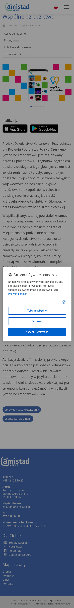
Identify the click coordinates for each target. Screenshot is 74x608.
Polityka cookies (17, 293)
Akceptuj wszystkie (37, 332)
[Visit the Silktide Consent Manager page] (64, 302)
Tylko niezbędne (37, 310)
